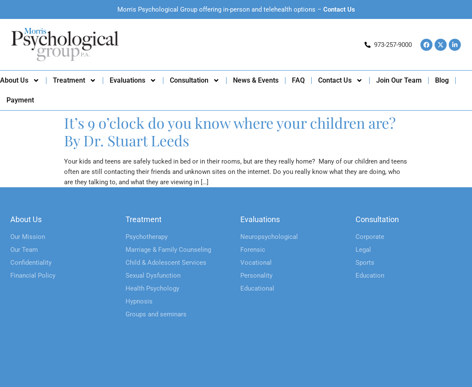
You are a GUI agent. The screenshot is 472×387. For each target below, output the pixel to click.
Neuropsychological (269, 237)
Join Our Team (399, 80)
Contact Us (339, 9)
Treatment (74, 80)
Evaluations (133, 80)
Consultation (195, 80)
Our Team (24, 250)
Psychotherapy (147, 237)
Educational (257, 288)
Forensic (252, 250)
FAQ (298, 80)
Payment (20, 100)
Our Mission (27, 237)
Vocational (256, 262)
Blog (442, 80)
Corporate (370, 237)
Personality (256, 275)
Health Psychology (152, 288)
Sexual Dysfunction (153, 275)
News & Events (256, 80)
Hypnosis (139, 301)
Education (370, 275)
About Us (20, 80)
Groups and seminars (156, 314)
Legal (363, 250)
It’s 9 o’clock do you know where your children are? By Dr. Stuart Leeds (230, 131)
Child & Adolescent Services (166, 262)
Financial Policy (32, 275)
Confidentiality (31, 262)
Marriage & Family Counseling (168, 250)
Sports (365, 262)
